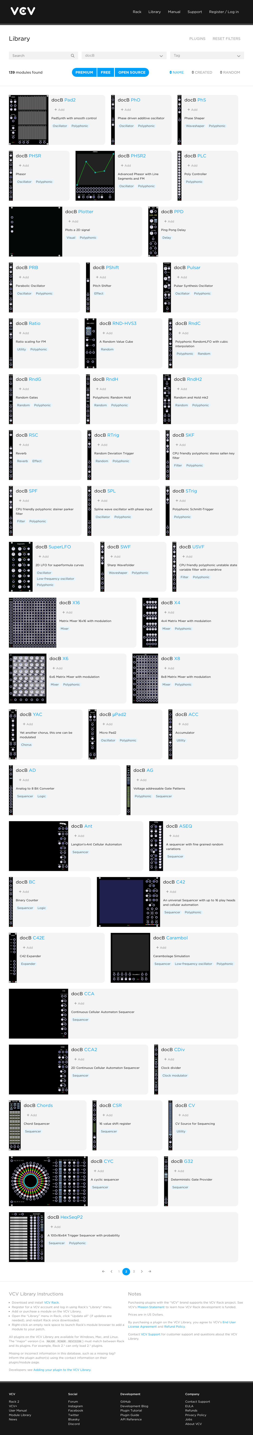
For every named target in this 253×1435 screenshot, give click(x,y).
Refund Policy (174, 1326)
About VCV (193, 1424)
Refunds (191, 1410)
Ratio (35, 323)
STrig (191, 490)
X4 (177, 602)
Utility (21, 349)
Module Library (20, 1415)
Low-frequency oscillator (55, 579)
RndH (112, 379)
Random (230, 72)
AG (149, 770)
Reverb (22, 461)
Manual (174, 12)
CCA (89, 993)
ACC (193, 714)
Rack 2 (14, 1401)
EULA (189, 1406)
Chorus (26, 745)
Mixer (65, 628)
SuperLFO (60, 546)
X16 (76, 602)
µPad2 (119, 714)
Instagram (75, 1406)
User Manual (18, 1410)
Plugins (197, 39)
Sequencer (25, 796)
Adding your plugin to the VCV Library (62, 1370)
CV (191, 1105)
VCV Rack (51, 1302)
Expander (28, 964)
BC (32, 881)
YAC (37, 714)
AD (32, 770)
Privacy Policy (195, 1415)
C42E (39, 937)
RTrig (113, 435)
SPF (33, 490)
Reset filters (227, 39)
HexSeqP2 (71, 1217)
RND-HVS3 (124, 323)
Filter (178, 465)
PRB (33, 267)
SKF (190, 435)
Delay (166, 237)
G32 (188, 1161)
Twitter (73, 1415)
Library (154, 12)
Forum (73, 1401)
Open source (131, 72)
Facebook (75, 1410)
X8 (177, 658)
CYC (108, 1161)
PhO (135, 99)
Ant (88, 826)
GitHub (125, 1401)
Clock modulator (174, 1075)
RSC (33, 435)
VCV (12, 1394)
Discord (74, 1424)
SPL (111, 490)
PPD (179, 211)
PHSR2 (138, 155)
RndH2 (194, 379)
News (13, 1419)
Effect (98, 293)
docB (57, 99)
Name (177, 72)
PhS (201, 99)
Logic (42, 796)
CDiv (179, 1049)
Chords (45, 1105)
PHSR (35, 155)
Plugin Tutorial (131, 1410)
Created (202, 72)
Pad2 (70, 99)
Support (195, 12)
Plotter (85, 211)
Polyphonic (80, 126)
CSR (117, 1105)
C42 (180, 881)
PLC (201, 155)
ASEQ (185, 826)
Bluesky (74, 1419)
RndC (194, 323)
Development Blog (134, 1406)
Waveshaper (195, 126)
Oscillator (60, 126)
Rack (137, 12)
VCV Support (150, 1334)
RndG (35, 379)
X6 (65, 658)
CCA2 (90, 1049)
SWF (125, 546)
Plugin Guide (129, 1415)
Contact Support (197, 1401)
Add (59, 110)
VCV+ (13, 1406)
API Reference (131, 1419)
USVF (198, 546)
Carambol (177, 937)
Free (105, 72)
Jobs (188, 1419)
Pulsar (193, 267)
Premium (84, 72)
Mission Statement (151, 1307)
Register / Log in (224, 12)
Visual (71, 237)
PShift (112, 267)
